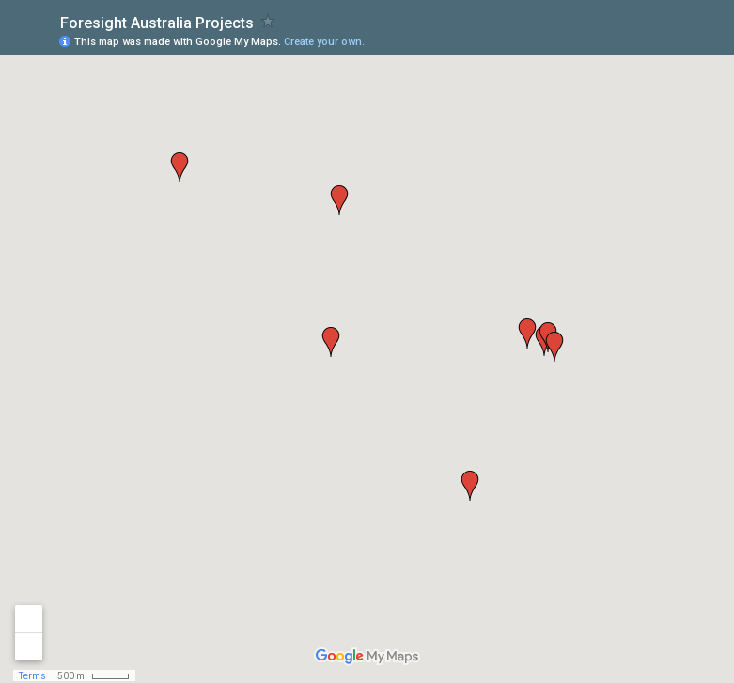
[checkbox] (268, 21)
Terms (32, 676)
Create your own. (324, 42)
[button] (179, 167)
